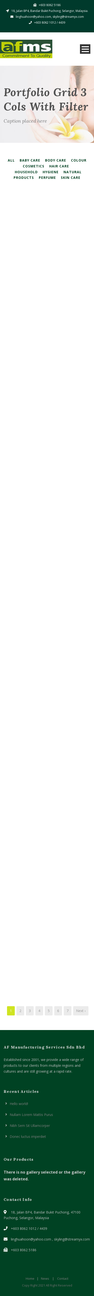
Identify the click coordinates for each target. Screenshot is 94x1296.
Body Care (55, 160)
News (45, 1278)
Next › (81, 1010)
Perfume (47, 177)
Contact (62, 1278)
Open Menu (85, 49)
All (11, 160)
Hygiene (51, 172)
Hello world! (19, 1103)
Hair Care (59, 166)
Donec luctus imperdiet (28, 1136)
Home (30, 1278)
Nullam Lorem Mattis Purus (31, 1114)
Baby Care (30, 160)
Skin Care (70, 177)
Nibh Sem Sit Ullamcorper (30, 1125)
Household (26, 172)
